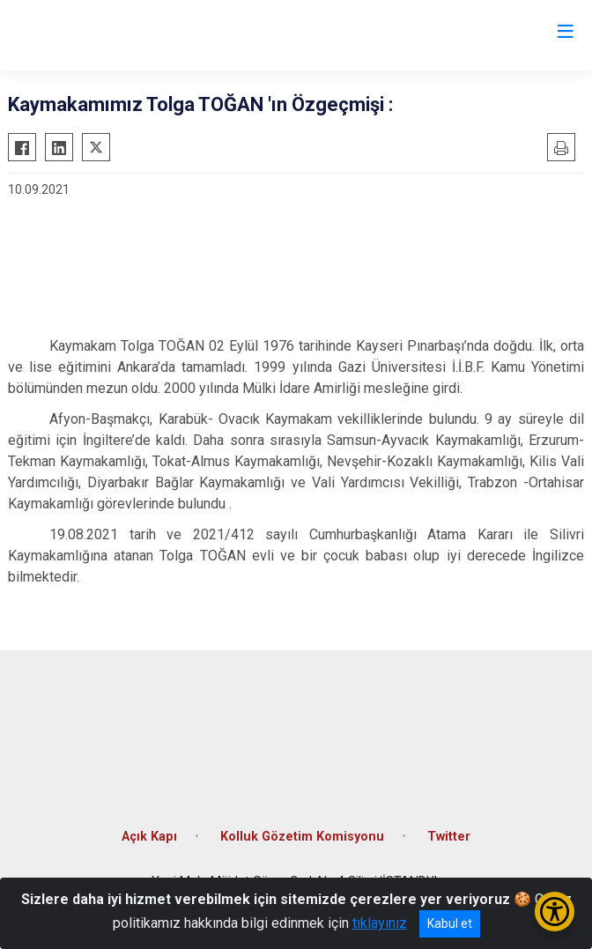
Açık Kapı (149, 836)
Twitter (448, 836)
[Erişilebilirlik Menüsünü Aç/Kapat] (554, 911)
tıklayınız (379, 923)
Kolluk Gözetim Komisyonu (302, 836)
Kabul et (449, 923)
